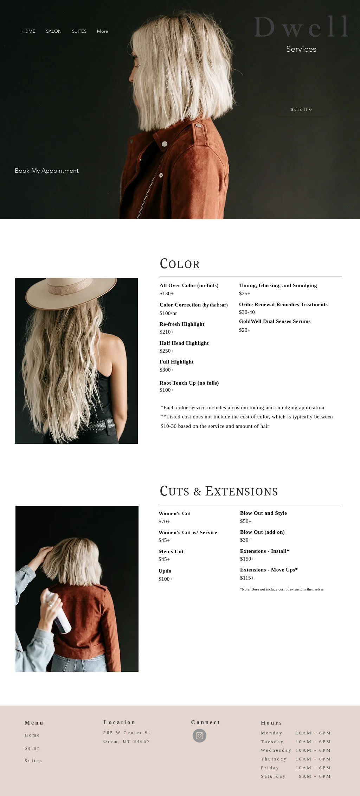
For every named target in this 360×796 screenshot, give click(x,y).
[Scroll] (301, 109)
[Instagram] (199, 736)
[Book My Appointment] (47, 171)
